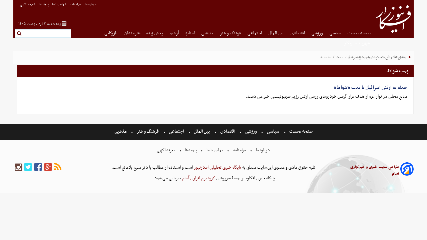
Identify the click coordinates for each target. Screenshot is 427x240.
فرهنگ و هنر (231, 33)
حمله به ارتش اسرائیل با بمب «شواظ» (370, 87)
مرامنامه (75, 4)
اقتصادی (298, 33)
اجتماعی (255, 33)
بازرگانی (111, 33)
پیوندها (44, 4)
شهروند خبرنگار (357, 43)
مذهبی (207, 33)
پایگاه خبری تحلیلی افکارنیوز (217, 167)
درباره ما (91, 4)
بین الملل (277, 33)
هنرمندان (132, 33)
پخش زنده (155, 33)
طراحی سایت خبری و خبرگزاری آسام (374, 170)
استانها (189, 33)
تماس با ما (59, 4)
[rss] (57, 167)
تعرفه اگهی (27, 4)
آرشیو (174, 33)
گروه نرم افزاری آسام (198, 178)
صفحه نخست (359, 33)
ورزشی (318, 33)
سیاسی (336, 33)
